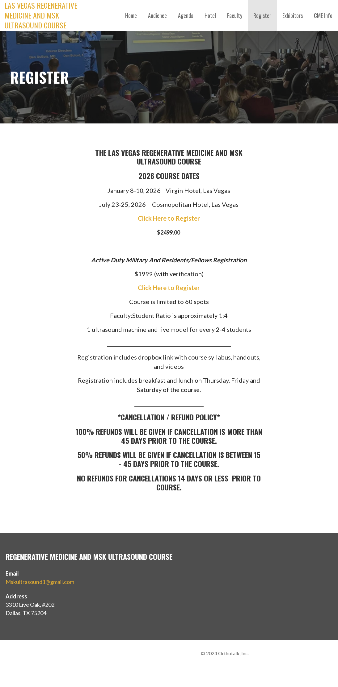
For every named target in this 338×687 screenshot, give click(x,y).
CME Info (323, 15)
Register (262, 15)
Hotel (210, 15)
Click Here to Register (169, 218)
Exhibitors (292, 15)
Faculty (234, 15)
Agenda (185, 15)
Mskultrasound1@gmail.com (40, 581)
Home (131, 15)
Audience (157, 15)
